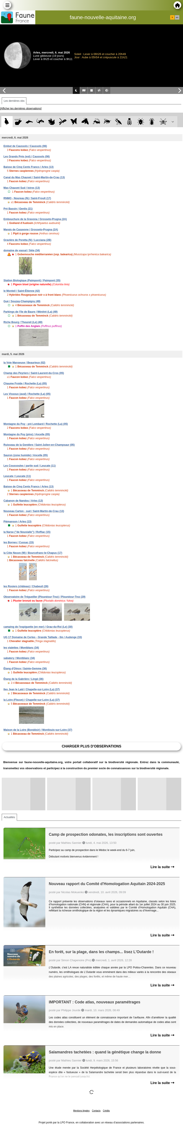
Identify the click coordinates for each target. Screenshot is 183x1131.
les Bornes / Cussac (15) (18, 542)
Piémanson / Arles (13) (17, 521)
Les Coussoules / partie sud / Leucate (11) (29, 465)
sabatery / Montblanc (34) (19, 658)
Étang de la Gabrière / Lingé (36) (23, 679)
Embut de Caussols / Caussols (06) (25, 146)
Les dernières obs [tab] (14, 100)
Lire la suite (162, 867)
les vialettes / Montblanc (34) (21, 647)
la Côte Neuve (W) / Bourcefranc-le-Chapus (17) (32, 552)
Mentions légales (81, 1110)
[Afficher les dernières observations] (21, 108)
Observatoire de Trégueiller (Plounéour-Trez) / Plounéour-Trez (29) (44, 596)
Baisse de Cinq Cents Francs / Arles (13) (28, 166)
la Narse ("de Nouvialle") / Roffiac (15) (26, 532)
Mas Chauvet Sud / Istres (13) (21, 187)
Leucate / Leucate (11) (17, 476)
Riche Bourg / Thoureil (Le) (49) (22, 322)
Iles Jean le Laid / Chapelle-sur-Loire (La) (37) (31, 689)
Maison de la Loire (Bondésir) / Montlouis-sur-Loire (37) (37, 729)
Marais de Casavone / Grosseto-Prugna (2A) (30, 229)
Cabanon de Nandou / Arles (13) (23, 500)
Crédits (106, 1110)
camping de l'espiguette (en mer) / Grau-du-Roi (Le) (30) (38, 626)
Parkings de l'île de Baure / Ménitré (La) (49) (30, 311)
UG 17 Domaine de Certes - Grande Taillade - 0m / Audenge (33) (42, 637)
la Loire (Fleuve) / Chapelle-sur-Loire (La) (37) (31, 699)
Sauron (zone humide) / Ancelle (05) (25, 455)
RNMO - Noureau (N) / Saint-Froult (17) (27, 198)
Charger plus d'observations (91, 746)
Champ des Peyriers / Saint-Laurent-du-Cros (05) (33, 373)
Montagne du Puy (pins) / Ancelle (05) (26, 434)
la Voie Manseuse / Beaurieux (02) (24, 362)
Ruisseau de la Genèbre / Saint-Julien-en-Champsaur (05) (39, 444)
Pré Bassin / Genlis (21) (17, 208)
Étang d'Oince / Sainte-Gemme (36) (25, 668)
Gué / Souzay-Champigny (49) (21, 301)
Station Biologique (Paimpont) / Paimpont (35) (31, 280)
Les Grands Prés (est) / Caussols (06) (26, 156)
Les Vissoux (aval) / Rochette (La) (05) (27, 393)
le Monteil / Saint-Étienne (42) (21, 290)
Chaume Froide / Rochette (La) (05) (25, 383)
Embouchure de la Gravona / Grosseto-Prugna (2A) (35, 219)
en (177, 17)
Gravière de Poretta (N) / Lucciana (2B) (27, 240)
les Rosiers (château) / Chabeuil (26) (25, 586)
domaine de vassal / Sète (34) (21, 250)
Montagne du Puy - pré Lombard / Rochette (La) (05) (35, 423)
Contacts (96, 1110)
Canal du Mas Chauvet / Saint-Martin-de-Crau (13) (34, 177)
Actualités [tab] (9, 817)
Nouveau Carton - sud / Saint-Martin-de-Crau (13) (33, 511)
